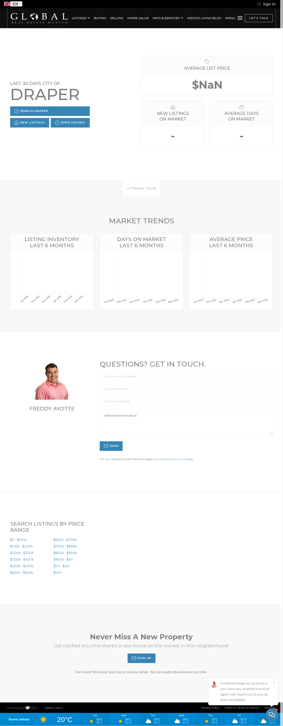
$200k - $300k (22, 553)
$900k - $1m (63, 560)
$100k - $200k (21, 546)
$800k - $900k (65, 553)
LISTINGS (81, 18)
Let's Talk (258, 18)
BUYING (100, 18)
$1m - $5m (62, 566)
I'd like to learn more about (186, 422)
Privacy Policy (159, 459)
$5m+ (58, 573)
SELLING (116, 18)
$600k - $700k (65, 540)
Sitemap (270, 707)
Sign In (266, 4)
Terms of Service (179, 459)
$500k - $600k (21, 573)
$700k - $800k (65, 546)
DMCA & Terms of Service (241, 707)
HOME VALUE (138, 18)
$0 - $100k (18, 540)
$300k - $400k (22, 560)
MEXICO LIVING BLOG (204, 18)
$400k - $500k (21, 566)
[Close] (274, 682)
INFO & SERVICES (168, 18)
